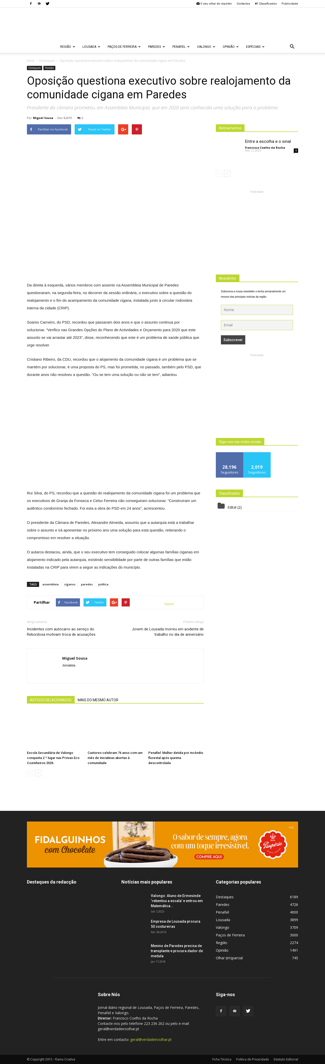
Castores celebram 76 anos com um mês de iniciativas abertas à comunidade (115, 758)
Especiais (255, 47)
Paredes (156, 47)
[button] (292, 47)
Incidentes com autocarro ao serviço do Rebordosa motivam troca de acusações (61, 632)
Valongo (206, 47)
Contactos (243, 3)
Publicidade (290, 3)
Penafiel (181, 47)
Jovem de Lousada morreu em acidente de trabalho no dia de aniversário (168, 632)
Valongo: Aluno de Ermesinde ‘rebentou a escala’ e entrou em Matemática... (177, 901)
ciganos (69, 584)
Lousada (91, 47)
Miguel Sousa (43, 118)
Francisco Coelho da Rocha (265, 147)
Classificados (266, 3)
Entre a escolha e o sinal (268, 141)
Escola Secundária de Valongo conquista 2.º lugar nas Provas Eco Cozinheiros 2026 (53, 758)
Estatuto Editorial (286, 1059)
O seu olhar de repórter (214, 3)
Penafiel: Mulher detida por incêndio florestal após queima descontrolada (175, 758)
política (103, 584)
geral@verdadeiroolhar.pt (151, 1039)
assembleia (50, 584)
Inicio (31, 60)
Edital (232, 507)
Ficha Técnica (221, 1059)
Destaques (34, 68)
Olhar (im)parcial (229, 957)
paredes (87, 584)
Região (67, 47)
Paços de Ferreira (124, 47)
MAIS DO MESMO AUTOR (98, 700)
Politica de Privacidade (252, 1059)
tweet (169, 603)
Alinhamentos (230, 128)
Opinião (231, 47)
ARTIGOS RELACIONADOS (51, 700)
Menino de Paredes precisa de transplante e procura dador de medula (177, 951)
